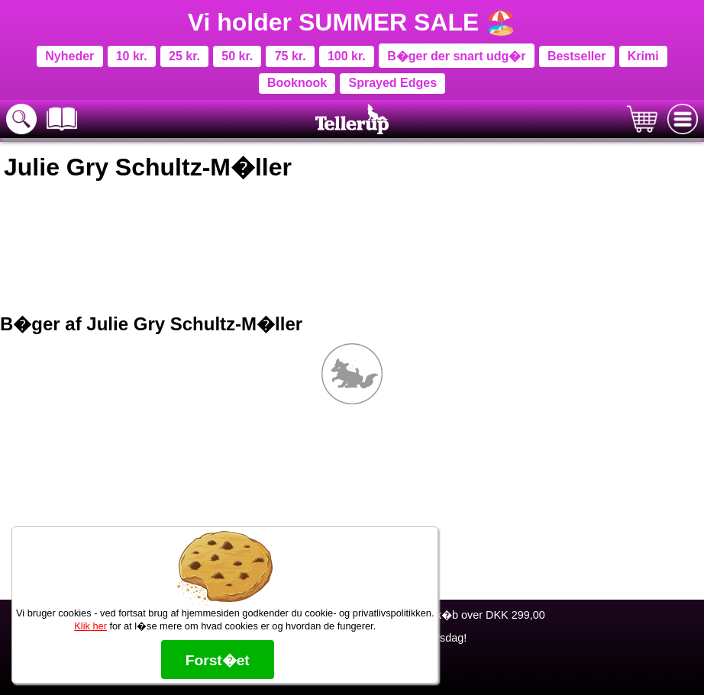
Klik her (90, 626)
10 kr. (131, 56)
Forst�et (218, 660)
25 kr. (184, 56)
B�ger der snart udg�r (456, 56)
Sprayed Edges (392, 82)
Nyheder (69, 56)
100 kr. (347, 56)
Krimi (643, 56)
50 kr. (237, 56)
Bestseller (576, 56)
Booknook (297, 82)
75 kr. (290, 56)
